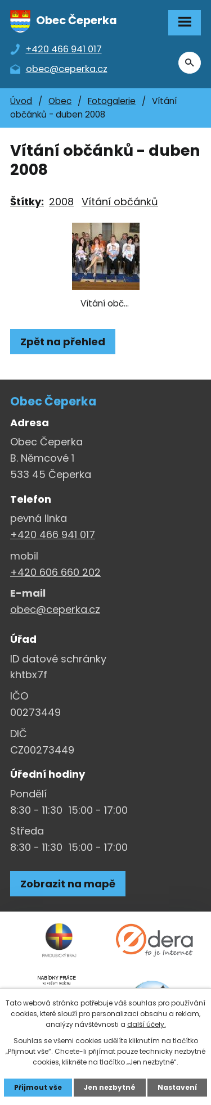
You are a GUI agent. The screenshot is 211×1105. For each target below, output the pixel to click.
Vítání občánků (120, 202)
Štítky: (27, 202)
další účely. (146, 1024)
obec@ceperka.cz (55, 609)
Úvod (21, 101)
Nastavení (177, 1087)
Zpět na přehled (62, 342)
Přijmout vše (38, 1087)
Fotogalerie (112, 101)
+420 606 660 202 (55, 572)
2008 (61, 202)
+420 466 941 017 (52, 534)
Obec (59, 101)
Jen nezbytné (110, 1087)
